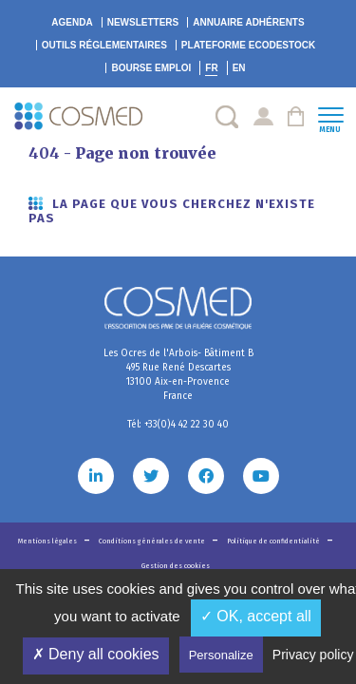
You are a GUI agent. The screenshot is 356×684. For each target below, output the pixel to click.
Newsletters (143, 22)
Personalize (221, 655)
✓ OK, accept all (255, 616)
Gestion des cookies (175, 565)
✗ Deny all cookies (95, 654)
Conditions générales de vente (153, 541)
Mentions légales (48, 541)
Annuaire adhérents (248, 22)
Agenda (71, 22)
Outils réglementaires (104, 45)
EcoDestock (248, 45)
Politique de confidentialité (274, 541)
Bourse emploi (151, 68)
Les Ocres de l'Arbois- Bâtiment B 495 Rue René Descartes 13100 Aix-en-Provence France (178, 375)
